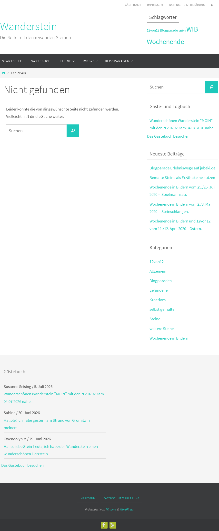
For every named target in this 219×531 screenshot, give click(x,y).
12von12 (156, 261)
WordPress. (126, 509)
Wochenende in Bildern (168, 338)
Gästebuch (133, 5)
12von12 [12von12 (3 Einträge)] (153, 30)
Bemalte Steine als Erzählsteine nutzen (182, 177)
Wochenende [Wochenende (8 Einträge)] (165, 41)
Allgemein (157, 271)
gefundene (158, 290)
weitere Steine (161, 328)
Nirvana (111, 509)
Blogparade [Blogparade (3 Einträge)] (169, 30)
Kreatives (157, 299)
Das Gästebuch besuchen (168, 136)
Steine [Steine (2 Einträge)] (182, 30)
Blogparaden (160, 280)
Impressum (155, 5)
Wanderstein (28, 26)
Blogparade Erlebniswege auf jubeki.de (182, 168)
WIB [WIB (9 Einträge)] (192, 28)
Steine (154, 318)
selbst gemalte (161, 309)
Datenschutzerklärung (187, 5)
